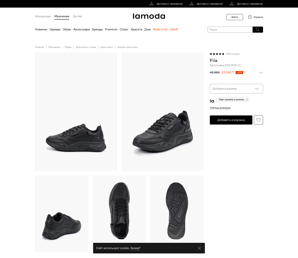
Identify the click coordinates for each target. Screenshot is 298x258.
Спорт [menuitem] (124, 29)
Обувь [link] (68, 47)
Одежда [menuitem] (54, 29)
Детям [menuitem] (77, 16)
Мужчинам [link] (54, 47)
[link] (167, 4)
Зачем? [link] (135, 253)
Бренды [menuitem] (97, 29)
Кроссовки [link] (107, 47)
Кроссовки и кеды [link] (86, 47)
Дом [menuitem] (147, 29)
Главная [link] (39, 47)
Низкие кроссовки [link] (127, 47)
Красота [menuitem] (136, 29)
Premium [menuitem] (111, 29)
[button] (257, 30)
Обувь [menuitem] (67, 29)
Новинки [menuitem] (41, 29)
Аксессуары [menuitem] (81, 29)
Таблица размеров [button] (220, 107)
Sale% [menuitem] (174, 29)
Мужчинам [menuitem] (61, 16)
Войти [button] (234, 17)
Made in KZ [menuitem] (160, 29)
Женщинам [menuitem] (43, 16)
